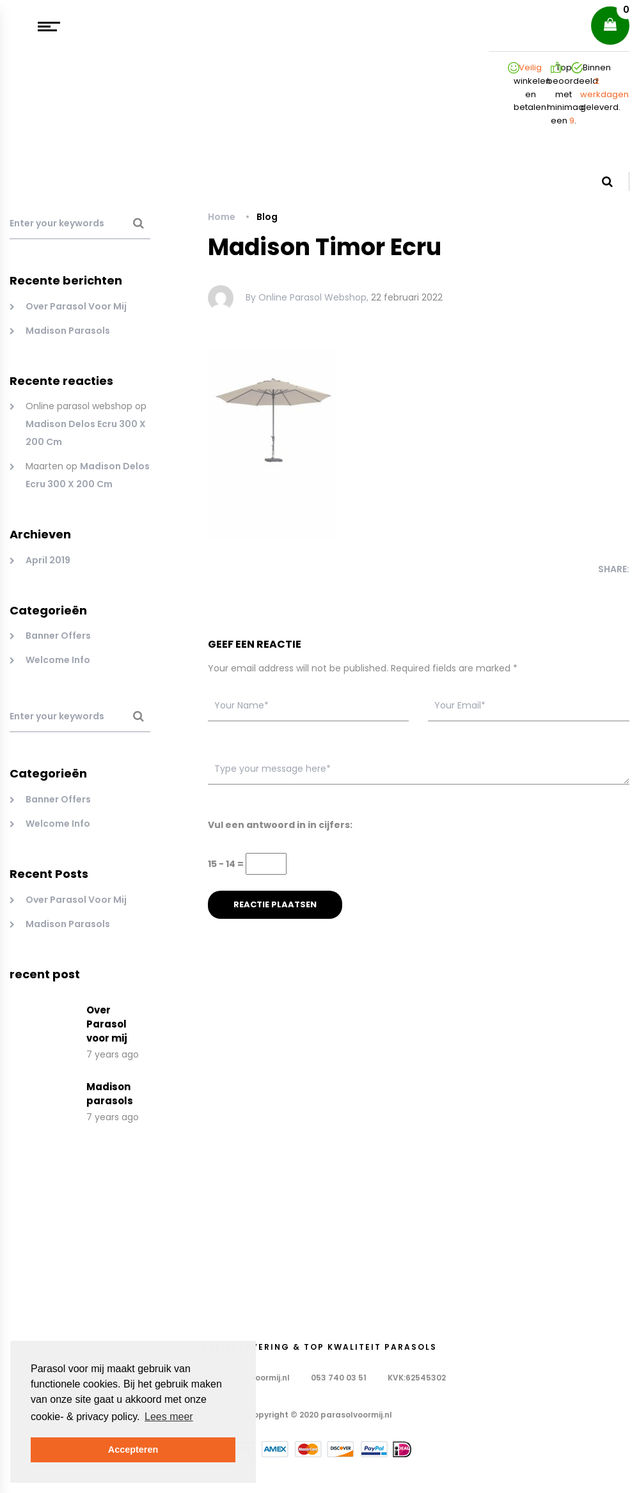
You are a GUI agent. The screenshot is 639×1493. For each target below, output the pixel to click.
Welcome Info (58, 659)
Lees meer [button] (169, 1416)
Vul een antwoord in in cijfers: (280, 824)
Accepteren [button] (133, 1449)
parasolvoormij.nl (356, 1414)
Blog (267, 216)
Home (221, 216)
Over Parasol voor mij (76, 306)
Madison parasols (68, 330)
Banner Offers (58, 635)
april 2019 (48, 560)
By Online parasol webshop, (307, 297)
